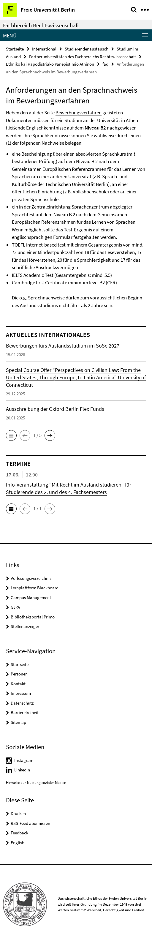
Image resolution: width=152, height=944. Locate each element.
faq (105, 64)
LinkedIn (22, 770)
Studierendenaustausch (86, 49)
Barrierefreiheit (25, 712)
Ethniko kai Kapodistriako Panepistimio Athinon (50, 64)
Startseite (15, 49)
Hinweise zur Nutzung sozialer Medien (36, 782)
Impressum (21, 693)
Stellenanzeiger (25, 626)
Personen (19, 674)
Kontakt (18, 683)
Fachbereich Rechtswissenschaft (41, 25)
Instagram (23, 760)
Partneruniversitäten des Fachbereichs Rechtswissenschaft (82, 56)
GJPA (15, 607)
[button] (11, 435)
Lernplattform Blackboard (34, 588)
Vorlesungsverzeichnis (31, 578)
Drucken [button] (18, 813)
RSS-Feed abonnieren (30, 823)
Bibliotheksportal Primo (33, 617)
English (17, 842)
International (44, 49)
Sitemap (18, 722)
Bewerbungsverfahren (79, 112)
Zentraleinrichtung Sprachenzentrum (70, 206)
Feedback (19, 833)
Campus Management (31, 597)
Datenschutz (22, 703)
